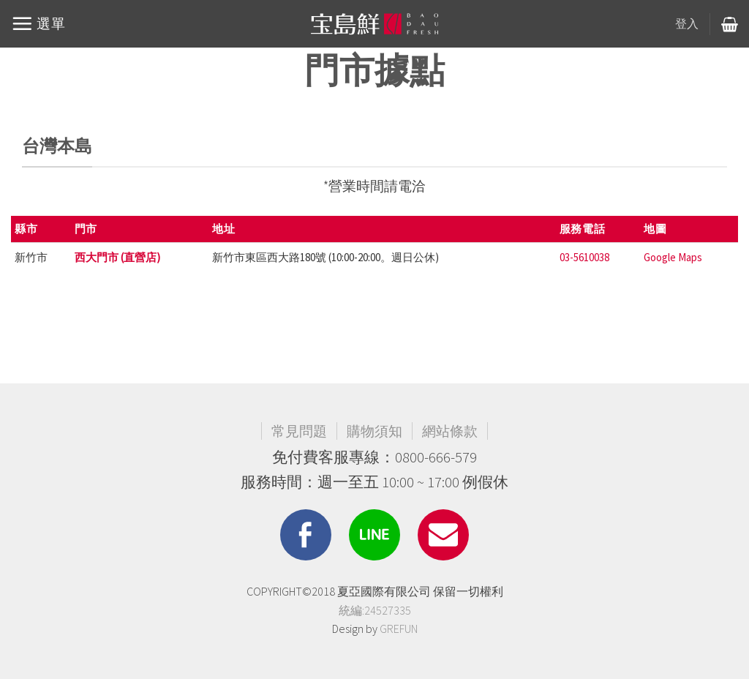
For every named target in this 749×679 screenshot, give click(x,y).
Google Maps (673, 257)
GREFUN (399, 628)
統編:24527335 (375, 610)
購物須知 (374, 431)
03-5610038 (584, 257)
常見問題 (299, 431)
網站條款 (450, 431)
